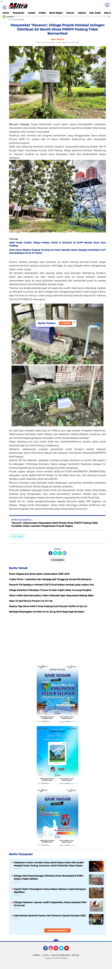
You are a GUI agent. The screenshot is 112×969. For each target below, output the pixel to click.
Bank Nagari (56, 13)
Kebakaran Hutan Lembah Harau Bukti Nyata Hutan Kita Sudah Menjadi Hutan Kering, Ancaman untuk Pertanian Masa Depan (49, 864)
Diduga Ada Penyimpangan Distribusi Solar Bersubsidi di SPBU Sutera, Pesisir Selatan (48, 877)
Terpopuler (18, 13)
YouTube (68, 949)
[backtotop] (56, 941)
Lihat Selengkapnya (57, 930)
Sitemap (75, 955)
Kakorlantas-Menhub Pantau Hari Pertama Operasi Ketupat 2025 (50, 915)
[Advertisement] (57, 641)
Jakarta (82, 13)
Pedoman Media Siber (60, 955)
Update (65, 323)
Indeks (31, 13)
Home (6, 13)
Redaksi (36, 955)
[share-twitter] (55, 553)
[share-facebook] (50, 553)
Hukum (70, 13)
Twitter (62, 949)
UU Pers (45, 955)
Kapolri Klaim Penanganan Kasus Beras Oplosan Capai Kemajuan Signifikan (50, 890)
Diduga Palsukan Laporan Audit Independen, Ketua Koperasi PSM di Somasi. (50, 904)
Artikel (42, 13)
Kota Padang (17, 536)
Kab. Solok (95, 13)
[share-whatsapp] (60, 553)
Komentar (57, 560)
